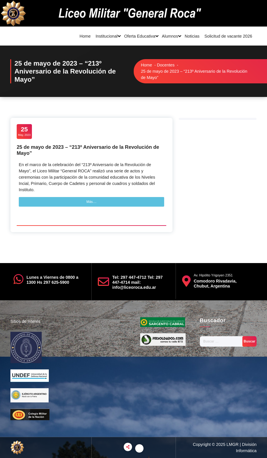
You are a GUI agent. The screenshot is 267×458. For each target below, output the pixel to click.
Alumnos (170, 36)
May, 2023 (24, 131)
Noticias (192, 36)
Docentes (173, 65)
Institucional (107, 36)
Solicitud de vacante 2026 (228, 36)
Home (85, 36)
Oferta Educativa (139, 36)
